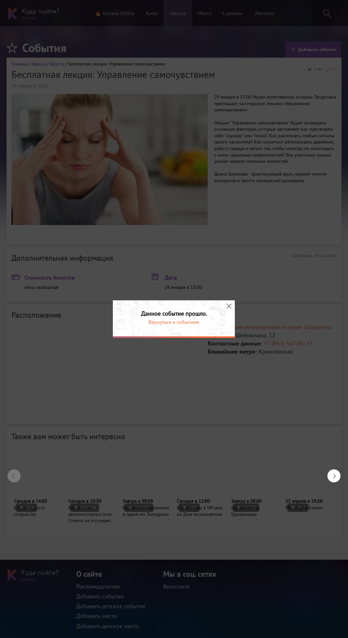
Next (330, 472)
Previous (11, 472)
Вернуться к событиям (173, 322)
